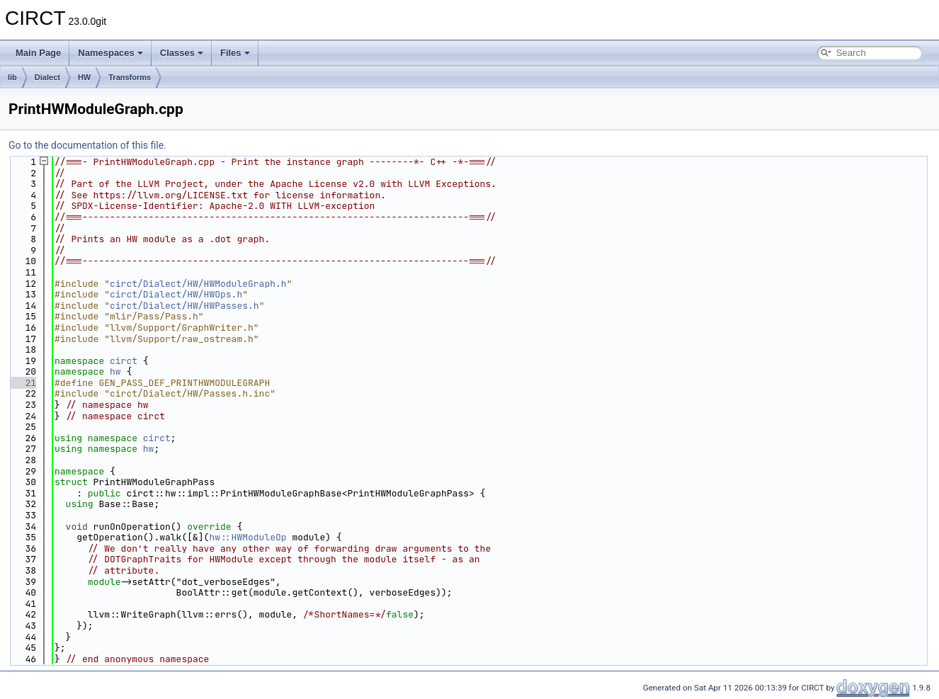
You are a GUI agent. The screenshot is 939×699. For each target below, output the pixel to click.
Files (235, 52)
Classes (181, 52)
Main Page (38, 52)
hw (115, 371)
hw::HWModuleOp (247, 537)
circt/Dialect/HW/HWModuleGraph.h (198, 284)
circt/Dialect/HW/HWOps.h (176, 294)
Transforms (129, 77)
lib (12, 77)
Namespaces (110, 52)
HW (84, 77)
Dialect (47, 77)
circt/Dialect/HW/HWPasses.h (184, 306)
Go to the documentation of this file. (87, 145)
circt (123, 361)
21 (22, 383)
